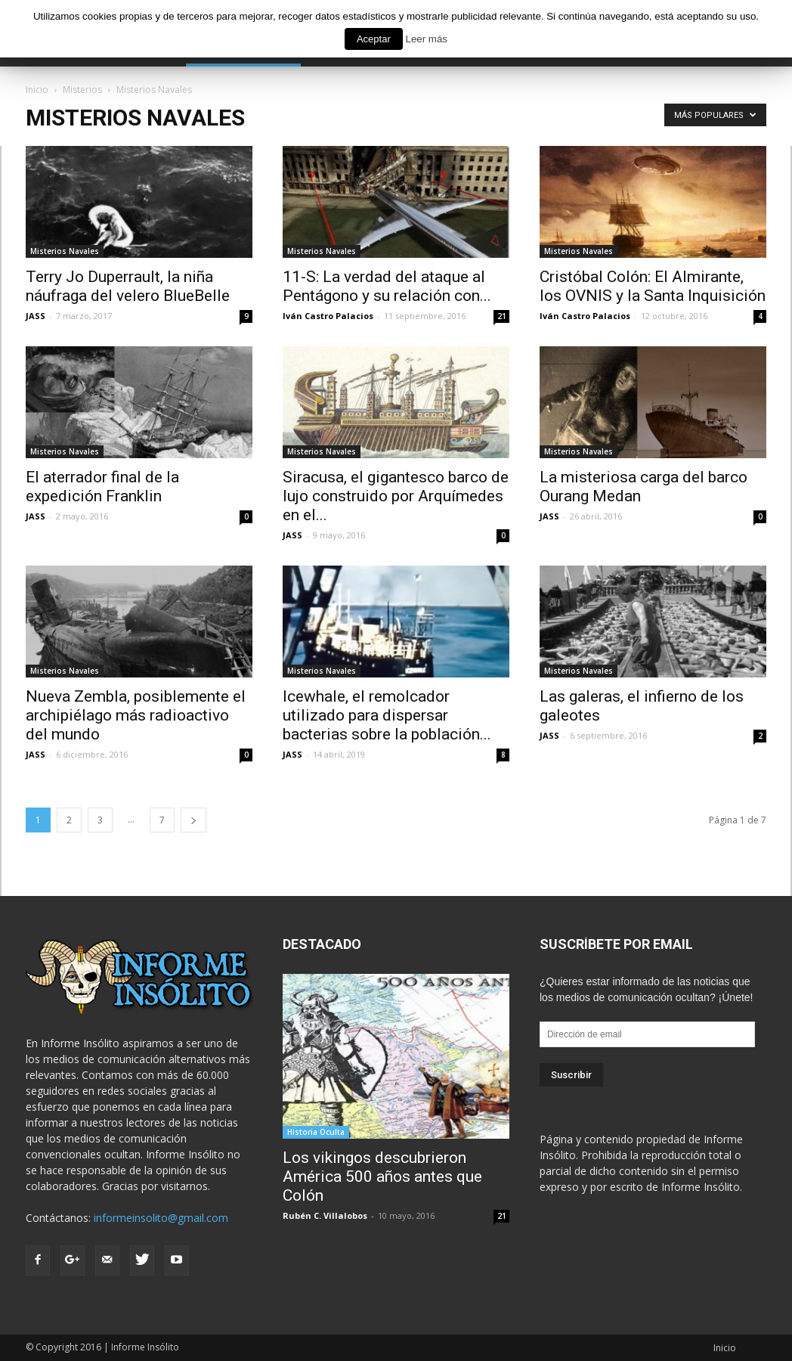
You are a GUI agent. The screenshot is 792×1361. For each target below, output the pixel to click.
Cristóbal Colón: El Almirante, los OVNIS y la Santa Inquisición (653, 286)
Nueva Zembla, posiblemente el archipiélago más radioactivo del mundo (136, 715)
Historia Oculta (316, 1132)
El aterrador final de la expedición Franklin (102, 486)
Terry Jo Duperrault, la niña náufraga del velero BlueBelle (128, 286)
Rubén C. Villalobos (325, 1215)
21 (501, 316)
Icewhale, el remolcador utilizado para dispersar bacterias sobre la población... (387, 715)
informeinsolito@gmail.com (161, 1218)
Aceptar (374, 39)
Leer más (426, 39)
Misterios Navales (64, 251)
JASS (35, 315)
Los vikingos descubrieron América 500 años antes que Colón (382, 1176)
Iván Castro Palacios (328, 315)
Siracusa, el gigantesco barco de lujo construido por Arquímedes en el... (396, 496)
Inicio (724, 1347)
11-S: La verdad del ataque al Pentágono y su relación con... (387, 286)
